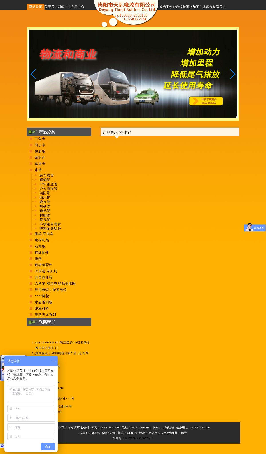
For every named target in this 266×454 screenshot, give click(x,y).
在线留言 (206, 6)
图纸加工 (192, 6)
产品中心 (77, 6)
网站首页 (35, 6)
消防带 (45, 193)
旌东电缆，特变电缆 (51, 290)
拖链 (38, 259)
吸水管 (45, 202)
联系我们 (219, 6)
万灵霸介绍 (44, 277)
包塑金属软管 (50, 228)
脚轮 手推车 (44, 234)
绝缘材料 (42, 308)
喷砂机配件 (44, 265)
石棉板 (40, 246)
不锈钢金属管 (50, 224)
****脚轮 (42, 296)
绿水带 (45, 197)
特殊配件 (42, 252)
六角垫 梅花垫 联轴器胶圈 (55, 283)
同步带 (40, 145)
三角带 (40, 139)
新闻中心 (64, 6)
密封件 (40, 157)
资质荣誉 (179, 6)
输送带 (40, 164)
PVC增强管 (48, 188)
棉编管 (45, 215)
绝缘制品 (42, 240)
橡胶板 (40, 151)
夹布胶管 (47, 175)
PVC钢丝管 (48, 184)
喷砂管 (45, 206)
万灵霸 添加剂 (46, 271)
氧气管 (45, 219)
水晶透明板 (44, 302)
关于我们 (51, 6)
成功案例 (166, 6)
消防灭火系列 (45, 314)
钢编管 (45, 180)
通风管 (45, 211)
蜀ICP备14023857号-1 (139, 438)
